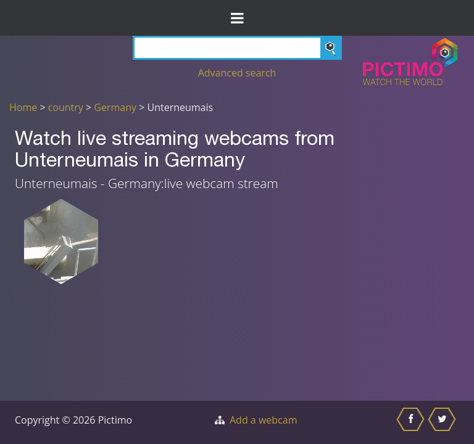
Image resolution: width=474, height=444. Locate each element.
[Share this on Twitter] (443, 422)
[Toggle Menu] (237, 18)
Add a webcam (263, 420)
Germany (115, 107)
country (65, 107)
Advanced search (237, 73)
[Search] (237, 48)
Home (23, 107)
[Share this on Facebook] (412, 422)
